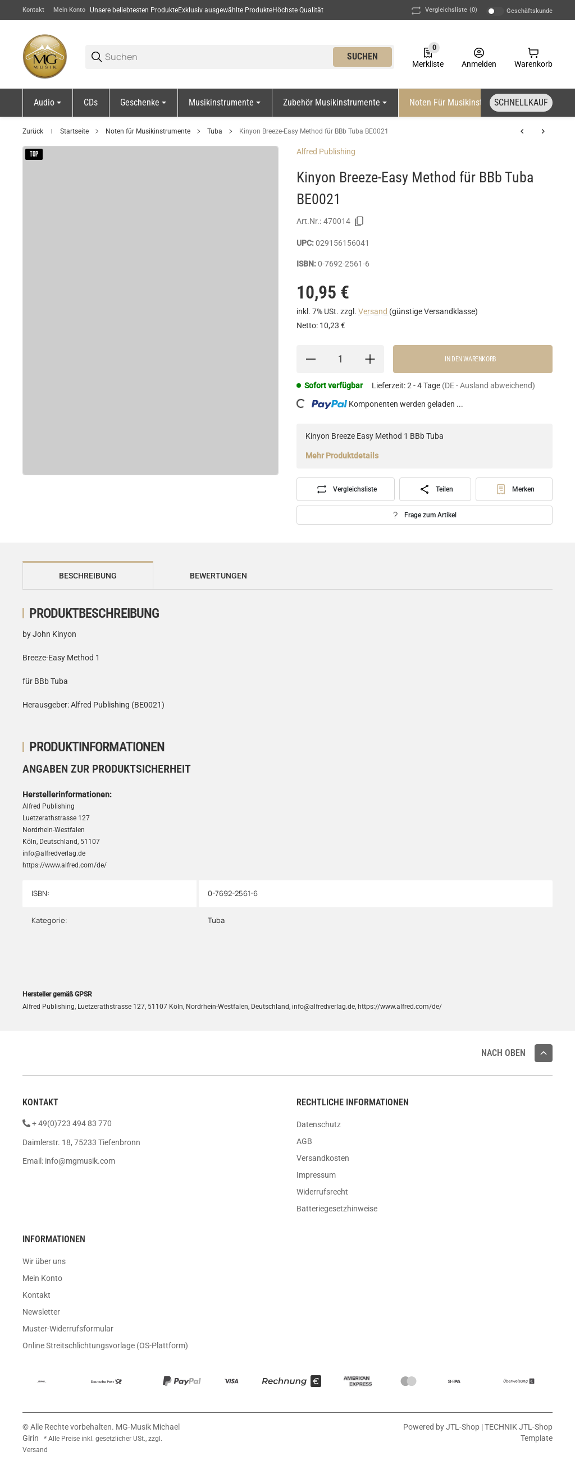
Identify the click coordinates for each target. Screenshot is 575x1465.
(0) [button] (443, 10)
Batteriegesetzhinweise (336, 1208)
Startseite (74, 131)
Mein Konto (69, 9)
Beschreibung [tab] (88, 575)
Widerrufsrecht (322, 1191)
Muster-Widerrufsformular (67, 1328)
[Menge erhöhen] (370, 359)
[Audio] (47, 103)
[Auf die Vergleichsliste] (345, 489)
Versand (373, 311)
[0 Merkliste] (428, 56)
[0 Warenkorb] (533, 56)
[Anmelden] (479, 56)
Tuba (214, 131)
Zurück (32, 131)
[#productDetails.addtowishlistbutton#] (514, 489)
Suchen (362, 56)
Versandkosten (322, 1158)
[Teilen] (435, 489)
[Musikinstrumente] (224, 103)
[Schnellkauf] (521, 103)
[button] (544, 1053)
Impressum (316, 1174)
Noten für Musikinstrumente (148, 131)
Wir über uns (44, 1261)
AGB (304, 1141)
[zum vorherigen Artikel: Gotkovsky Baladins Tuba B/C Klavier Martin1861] (522, 131)
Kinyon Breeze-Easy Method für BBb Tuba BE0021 (314, 131)
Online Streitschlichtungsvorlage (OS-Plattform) (105, 1345)
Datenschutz (318, 1124)
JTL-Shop (463, 1426)
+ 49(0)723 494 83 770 (72, 1123)
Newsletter (41, 1311)
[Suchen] (218, 57)
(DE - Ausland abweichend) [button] (488, 385)
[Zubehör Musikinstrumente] (335, 103)
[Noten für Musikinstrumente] (464, 103)
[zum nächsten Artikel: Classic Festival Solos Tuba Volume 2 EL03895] (543, 131)
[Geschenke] (143, 103)
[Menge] (340, 359)
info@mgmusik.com (80, 1160)
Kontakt (33, 9)
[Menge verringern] (310, 359)
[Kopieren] (359, 221)
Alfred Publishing (325, 151)
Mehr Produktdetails (341, 455)
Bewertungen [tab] (218, 575)
